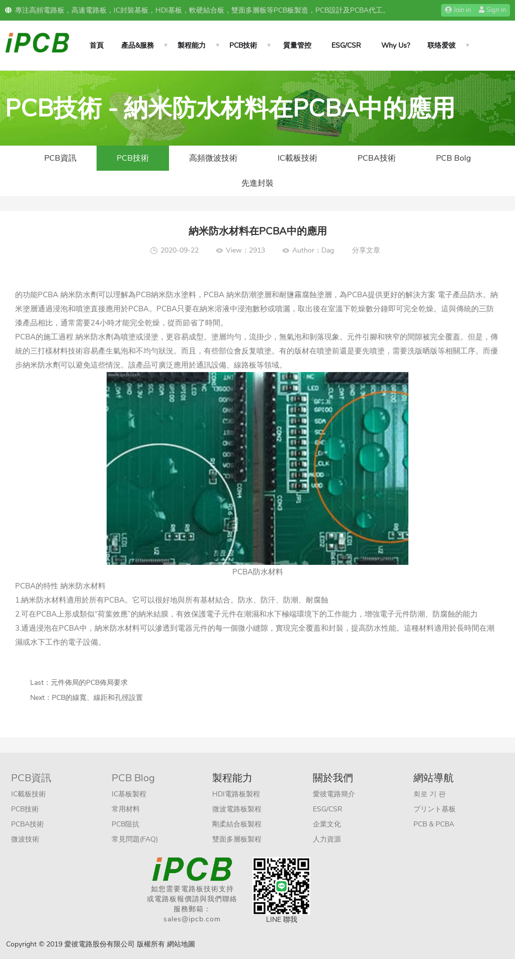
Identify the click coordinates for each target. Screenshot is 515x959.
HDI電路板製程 (236, 794)
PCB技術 (243, 45)
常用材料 (126, 809)
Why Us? (395, 45)
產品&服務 (137, 45)
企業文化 (327, 824)
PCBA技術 (377, 158)
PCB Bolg (453, 158)
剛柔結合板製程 (237, 824)
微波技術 (25, 839)
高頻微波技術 (213, 158)
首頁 (97, 45)
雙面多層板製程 (237, 839)
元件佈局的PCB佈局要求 (89, 682)
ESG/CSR (346, 45)
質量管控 (297, 45)
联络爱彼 (441, 45)
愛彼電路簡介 (334, 794)
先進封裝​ (257, 183)
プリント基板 (434, 809)
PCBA (48, 295)
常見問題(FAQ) (135, 839)
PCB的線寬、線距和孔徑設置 (97, 697)
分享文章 (366, 250)
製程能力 (192, 45)
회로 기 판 (429, 794)
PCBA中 (73, 628)
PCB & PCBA (433, 824)
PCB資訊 (60, 158)
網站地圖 (181, 944)
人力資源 (327, 839)
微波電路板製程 (237, 809)
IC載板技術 (297, 158)
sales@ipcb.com (192, 919)
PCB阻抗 (125, 824)
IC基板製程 (129, 794)
